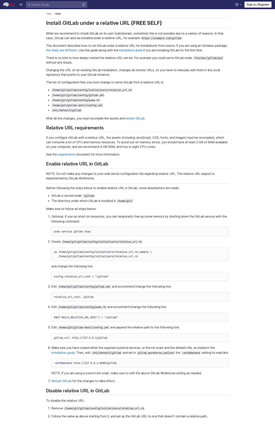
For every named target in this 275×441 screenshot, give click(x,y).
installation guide (130, 50)
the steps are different (61, 50)
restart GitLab (135, 118)
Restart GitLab (61, 381)
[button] (21, 5)
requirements (66, 154)
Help (48, 13)
